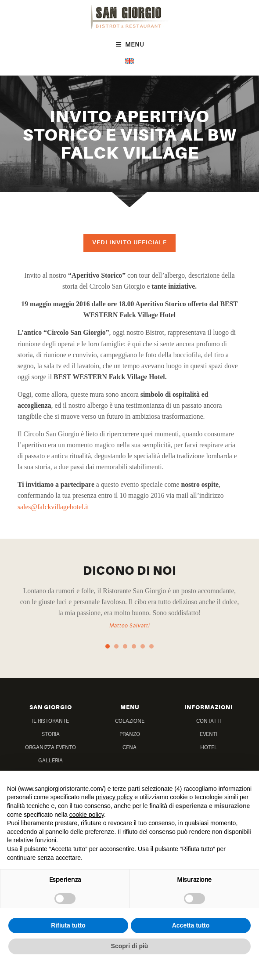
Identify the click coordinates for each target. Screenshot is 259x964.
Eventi (208, 734)
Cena (129, 747)
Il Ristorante (50, 721)
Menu (129, 44)
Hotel (208, 747)
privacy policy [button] (114, 797)
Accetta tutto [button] (191, 925)
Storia (51, 734)
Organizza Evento (50, 747)
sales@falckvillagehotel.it (53, 507)
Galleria (50, 760)
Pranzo (129, 734)
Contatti (208, 721)
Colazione (129, 721)
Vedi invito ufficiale (129, 242)
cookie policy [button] (86, 814)
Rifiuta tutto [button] (68, 925)
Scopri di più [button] (129, 946)
